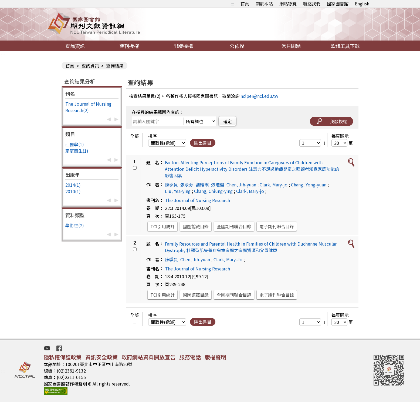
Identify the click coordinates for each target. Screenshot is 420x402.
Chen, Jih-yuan (241, 184)
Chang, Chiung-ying (213, 191)
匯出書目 (202, 142)
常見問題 (291, 45)
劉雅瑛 (202, 184)
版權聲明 (215, 357)
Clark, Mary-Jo (228, 259)
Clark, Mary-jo (273, 184)
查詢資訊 (75, 45)
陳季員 (171, 184)
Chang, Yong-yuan (308, 184)
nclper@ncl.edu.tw (259, 96)
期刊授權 (129, 45)
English (362, 3)
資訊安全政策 (101, 357)
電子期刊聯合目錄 (276, 226)
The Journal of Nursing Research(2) (88, 106)
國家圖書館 (337, 3)
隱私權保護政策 (63, 357)
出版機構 (183, 45)
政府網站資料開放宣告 (148, 357)
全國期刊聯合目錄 (234, 226)
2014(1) (73, 185)
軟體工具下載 (345, 45)
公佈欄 (237, 45)
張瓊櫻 (217, 184)
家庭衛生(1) (76, 151)
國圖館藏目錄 (196, 226)
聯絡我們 (311, 3)
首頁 (245, 3)
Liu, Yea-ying (178, 191)
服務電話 (190, 357)
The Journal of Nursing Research (197, 200)
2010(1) (73, 191)
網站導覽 (288, 3)
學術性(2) (74, 225)
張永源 (186, 184)
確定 (227, 121)
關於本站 (264, 3)
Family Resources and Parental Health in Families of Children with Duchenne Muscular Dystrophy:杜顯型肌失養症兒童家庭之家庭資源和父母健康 (251, 246)
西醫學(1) (74, 144)
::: (232, 3)
